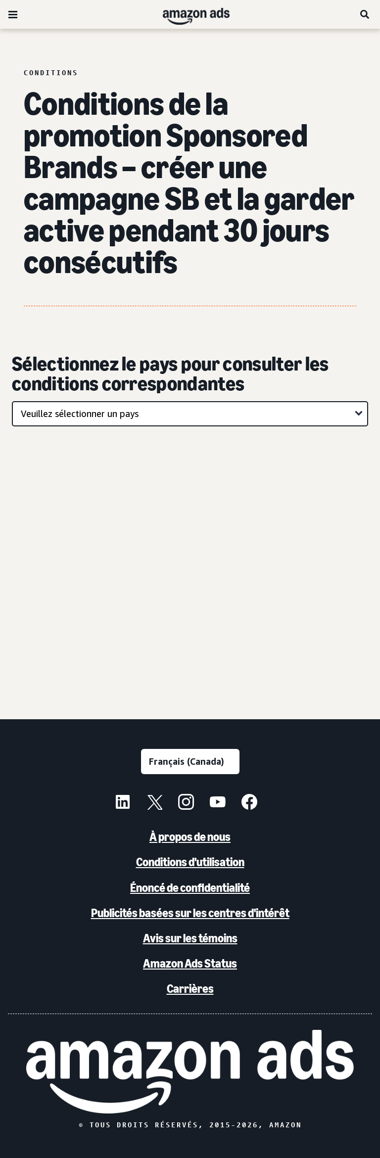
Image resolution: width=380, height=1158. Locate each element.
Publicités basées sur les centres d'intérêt (190, 913)
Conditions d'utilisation (190, 862)
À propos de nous (190, 837)
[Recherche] (365, 14)
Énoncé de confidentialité (190, 887)
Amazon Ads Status (190, 963)
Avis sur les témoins (190, 938)
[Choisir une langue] (190, 761)
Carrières (190, 988)
